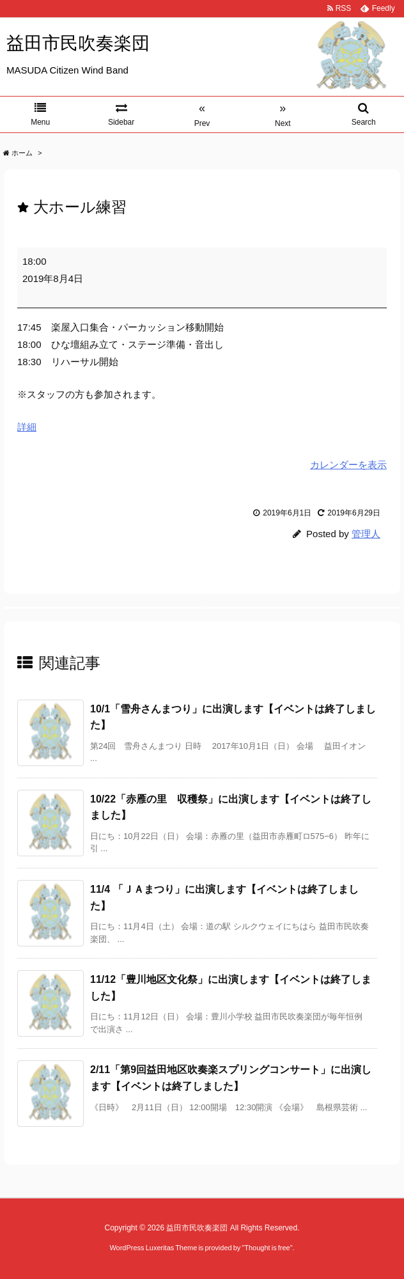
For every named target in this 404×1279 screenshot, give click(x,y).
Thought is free (267, 1248)
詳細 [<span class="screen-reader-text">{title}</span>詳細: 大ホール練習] (26, 426)
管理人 (366, 533)
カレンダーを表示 (348, 464)
